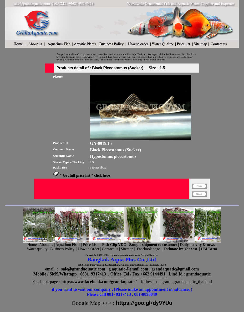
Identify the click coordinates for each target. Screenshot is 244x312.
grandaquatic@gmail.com (175, 269)
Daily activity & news (197, 245)
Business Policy (62, 249)
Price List (91, 245)
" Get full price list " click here (85, 175)
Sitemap (127, 249)
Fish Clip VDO (114, 245)
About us (46, 245)
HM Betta (209, 249)
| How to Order (87, 249)
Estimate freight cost (180, 249)
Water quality (37, 249)
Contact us (110, 249)
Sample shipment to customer (153, 245)
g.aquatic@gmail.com (128, 269)
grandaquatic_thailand (193, 281)
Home (32, 245)
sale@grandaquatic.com (83, 269)
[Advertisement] (111, 201)
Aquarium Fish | (68, 245)
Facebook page (148, 249)
